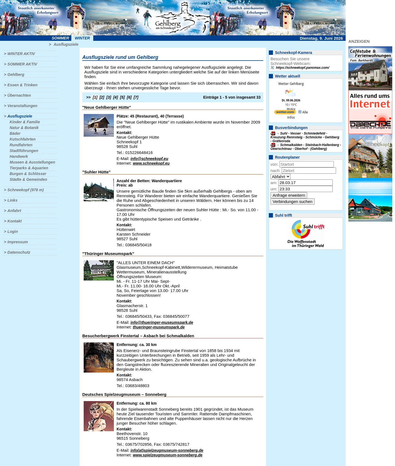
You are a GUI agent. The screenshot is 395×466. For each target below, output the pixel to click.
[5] (122, 97)
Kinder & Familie (25, 122)
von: (274, 164)
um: (273, 189)
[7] (135, 97)
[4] (115, 97)
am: (273, 182)
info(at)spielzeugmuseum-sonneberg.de (167, 450)
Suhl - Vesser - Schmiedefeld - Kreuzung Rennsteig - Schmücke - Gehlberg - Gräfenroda (304, 137)
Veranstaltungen (22, 106)
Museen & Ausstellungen (32, 162)
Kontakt (14, 221)
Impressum (17, 242)
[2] (101, 97)
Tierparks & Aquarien (29, 168)
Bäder (15, 133)
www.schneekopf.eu (151, 163)
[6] (129, 97)
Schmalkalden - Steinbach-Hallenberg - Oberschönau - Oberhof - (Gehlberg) (305, 147)
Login (12, 231)
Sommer (60, 38)
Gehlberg (15, 74)
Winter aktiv (21, 54)
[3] (108, 97)
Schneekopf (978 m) (25, 190)
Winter (82, 38)
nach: (275, 170)
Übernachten (19, 95)
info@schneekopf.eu (149, 158)
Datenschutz (18, 252)
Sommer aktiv (22, 64)
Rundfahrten (21, 145)
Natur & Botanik (24, 127)
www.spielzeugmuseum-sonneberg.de (167, 455)
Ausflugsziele (65, 44)
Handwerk (19, 156)
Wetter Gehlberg (291, 83)
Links (12, 200)
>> (88, 97)
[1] (95, 97)
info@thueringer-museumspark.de (162, 322)
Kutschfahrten (23, 139)
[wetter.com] (285, 113)
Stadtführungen (24, 150)
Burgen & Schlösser (28, 173)
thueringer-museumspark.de (159, 327)
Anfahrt (14, 210)
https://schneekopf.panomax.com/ (302, 68)
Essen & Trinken (22, 85)
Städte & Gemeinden (28, 179)
